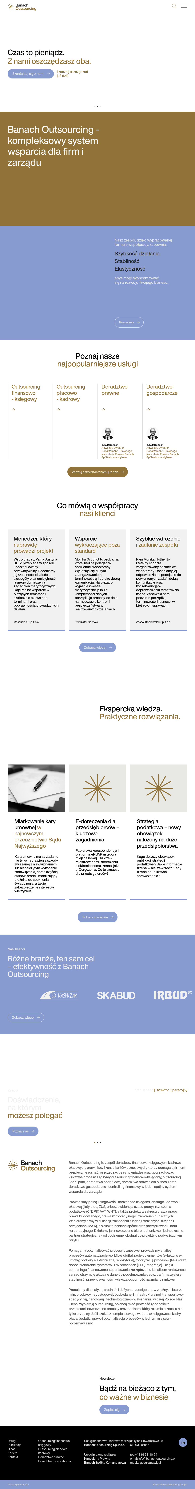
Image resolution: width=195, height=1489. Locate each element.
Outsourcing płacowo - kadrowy (53, 1451)
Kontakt (13, 1457)
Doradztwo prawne (51, 1457)
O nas (11, 1449)
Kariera (13, 1453)
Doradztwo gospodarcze (54, 1461)
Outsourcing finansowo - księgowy (54, 1443)
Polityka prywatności (18, 1484)
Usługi (12, 1441)
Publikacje (14, 1445)
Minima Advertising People (173, 1484)
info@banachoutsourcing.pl (156, 1459)
